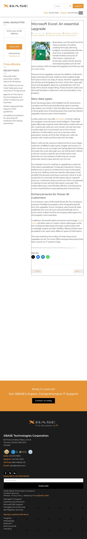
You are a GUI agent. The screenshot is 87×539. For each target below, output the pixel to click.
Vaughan (7, 518)
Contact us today (43, 400)
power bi (74, 35)
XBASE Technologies (54, 33)
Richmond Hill (9, 526)
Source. (74, 248)
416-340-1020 (18, 459)
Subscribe (44, 486)
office (68, 35)
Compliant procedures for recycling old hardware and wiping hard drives (13, 119)
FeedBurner (14, 56)
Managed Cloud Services (14, 507)
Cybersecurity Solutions (13, 502)
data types (60, 119)
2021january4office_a (71, 33)
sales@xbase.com (17, 466)
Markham (7, 523)
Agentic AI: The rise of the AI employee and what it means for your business (13, 98)
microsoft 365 (50, 35)
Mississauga (8, 521)
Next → (78, 271)
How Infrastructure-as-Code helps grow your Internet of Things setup (14, 88)
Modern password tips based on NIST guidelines (13, 109)
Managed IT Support (12, 499)
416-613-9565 (14, 456)
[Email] (43, 480)
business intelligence (38, 35)
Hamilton (7, 529)
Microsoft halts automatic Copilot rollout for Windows (12, 79)
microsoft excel (61, 35)
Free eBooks (11, 64)
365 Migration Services (13, 510)
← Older (36, 271)
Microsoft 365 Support (13, 504)
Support (78, 6)
